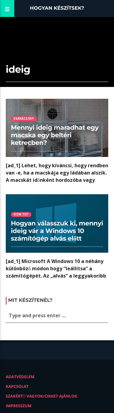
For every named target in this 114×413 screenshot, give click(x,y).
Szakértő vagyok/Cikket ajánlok (41, 396)
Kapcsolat (17, 386)
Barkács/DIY (24, 119)
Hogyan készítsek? (57, 8)
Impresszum (19, 405)
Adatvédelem (20, 376)
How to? (21, 214)
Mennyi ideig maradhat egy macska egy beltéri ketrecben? (55, 135)
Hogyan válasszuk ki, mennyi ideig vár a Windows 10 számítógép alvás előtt (57, 231)
